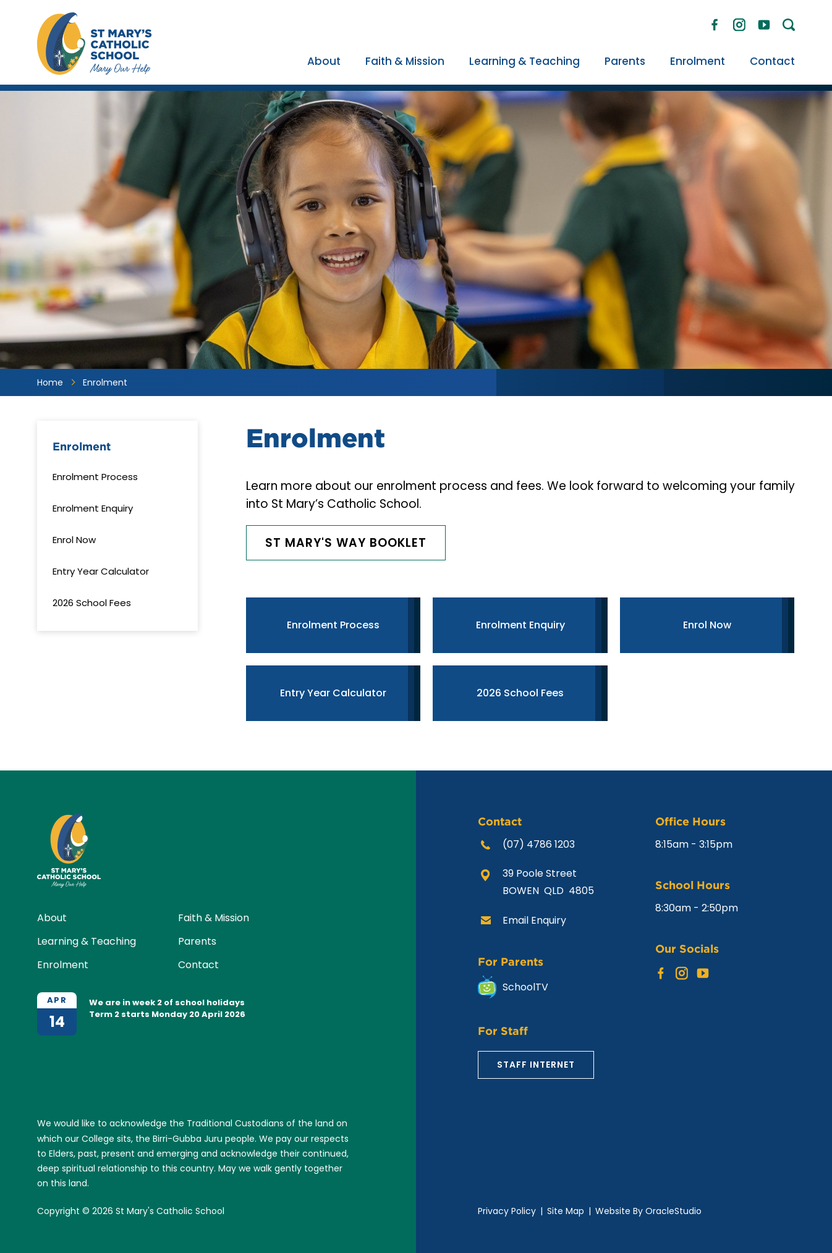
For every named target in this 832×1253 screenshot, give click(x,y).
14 (57, 1021)
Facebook (714, 22)
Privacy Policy (507, 1211)
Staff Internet (536, 1064)
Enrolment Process (95, 476)
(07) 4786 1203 (539, 844)
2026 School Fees (92, 602)
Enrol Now (74, 539)
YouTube (764, 22)
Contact (772, 61)
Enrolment (697, 61)
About (324, 61)
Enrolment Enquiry (93, 508)
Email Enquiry (534, 920)
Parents (625, 61)
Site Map (565, 1211)
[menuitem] (324, 61)
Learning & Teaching (524, 61)
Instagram (739, 23)
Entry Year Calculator (101, 571)
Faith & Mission (404, 61)
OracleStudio (673, 1211)
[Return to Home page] (94, 71)
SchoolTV (525, 987)
